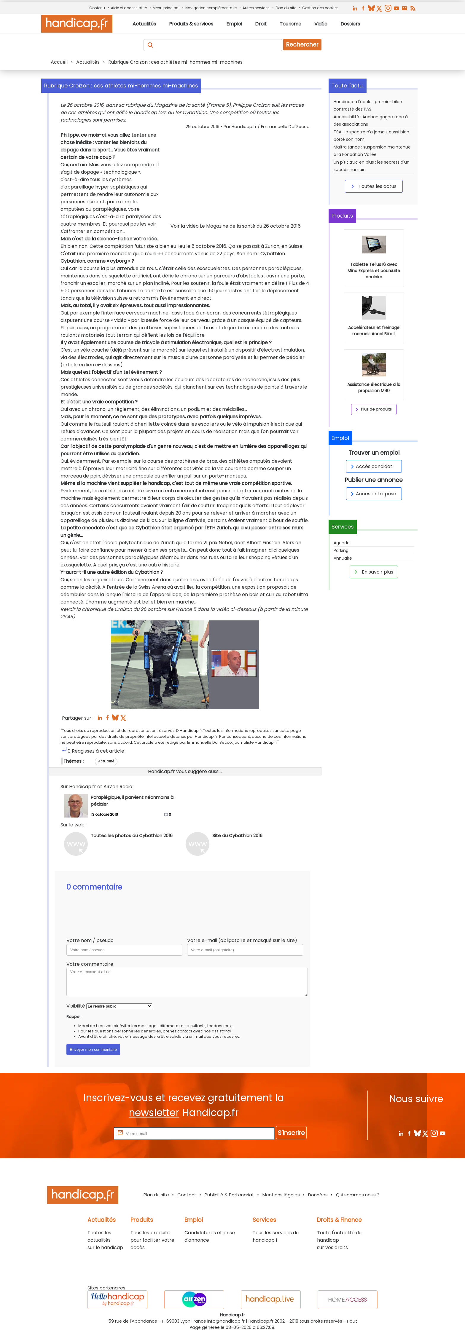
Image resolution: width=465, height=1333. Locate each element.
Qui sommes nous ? (357, 1195)
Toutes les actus (372, 186)
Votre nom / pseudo (90, 940)
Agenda (342, 543)
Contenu (97, 7)
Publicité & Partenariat (229, 1195)
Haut (352, 1321)
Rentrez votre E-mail (89, 1133)
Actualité (106, 761)
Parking (341, 550)
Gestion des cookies (320, 7)
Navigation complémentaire (211, 7)
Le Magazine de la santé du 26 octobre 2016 (250, 226)
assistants (221, 1031)
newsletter (154, 1113)
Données (318, 1195)
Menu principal (166, 7)
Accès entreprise (372, 493)
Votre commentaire (89, 964)
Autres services (256, 7)
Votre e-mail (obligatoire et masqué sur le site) (242, 940)
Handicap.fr (261, 1321)
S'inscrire (291, 1132)
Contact (186, 1195)
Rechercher (302, 45)
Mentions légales (281, 1195)
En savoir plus (372, 571)
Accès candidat (370, 466)
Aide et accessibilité (129, 7)
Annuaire (343, 558)
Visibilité (75, 1005)
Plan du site (286, 7)
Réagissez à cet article (98, 751)
